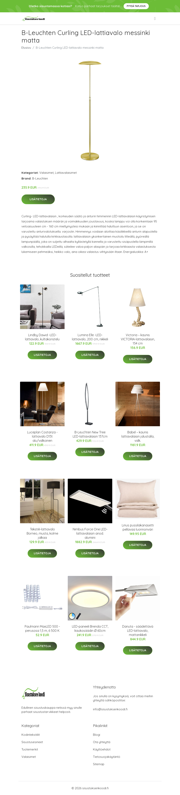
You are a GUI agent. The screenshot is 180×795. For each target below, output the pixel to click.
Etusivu (26, 48)
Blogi (96, 735)
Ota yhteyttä (101, 742)
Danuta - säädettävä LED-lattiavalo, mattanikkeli (137, 630)
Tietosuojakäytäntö (106, 757)
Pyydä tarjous (136, 6)
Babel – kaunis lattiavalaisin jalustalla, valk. (137, 436)
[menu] (155, 18)
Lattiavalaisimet (66, 173)
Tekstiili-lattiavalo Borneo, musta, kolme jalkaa (42, 533)
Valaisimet (46, 173)
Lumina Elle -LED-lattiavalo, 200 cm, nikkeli (90, 337)
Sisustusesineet (32, 742)
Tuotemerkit (29, 749)
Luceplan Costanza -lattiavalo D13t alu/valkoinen (42, 436)
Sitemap (98, 764)
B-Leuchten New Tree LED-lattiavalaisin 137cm (90, 434)
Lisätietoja (38, 199)
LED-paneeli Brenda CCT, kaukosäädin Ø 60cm (90, 628)
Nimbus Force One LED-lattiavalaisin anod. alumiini (90, 533)
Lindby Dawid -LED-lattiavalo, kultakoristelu (42, 337)
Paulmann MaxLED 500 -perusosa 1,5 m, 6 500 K (42, 628)
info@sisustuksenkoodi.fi (110, 709)
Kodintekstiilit (30, 735)
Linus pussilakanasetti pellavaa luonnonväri (138, 527)
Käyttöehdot (101, 749)
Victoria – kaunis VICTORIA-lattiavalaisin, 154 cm (138, 339)
